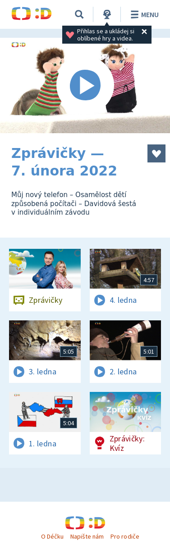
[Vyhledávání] (79, 14)
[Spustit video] (85, 85)
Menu (143, 14)
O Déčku (52, 536)
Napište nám (87, 536)
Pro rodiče (124, 536)
